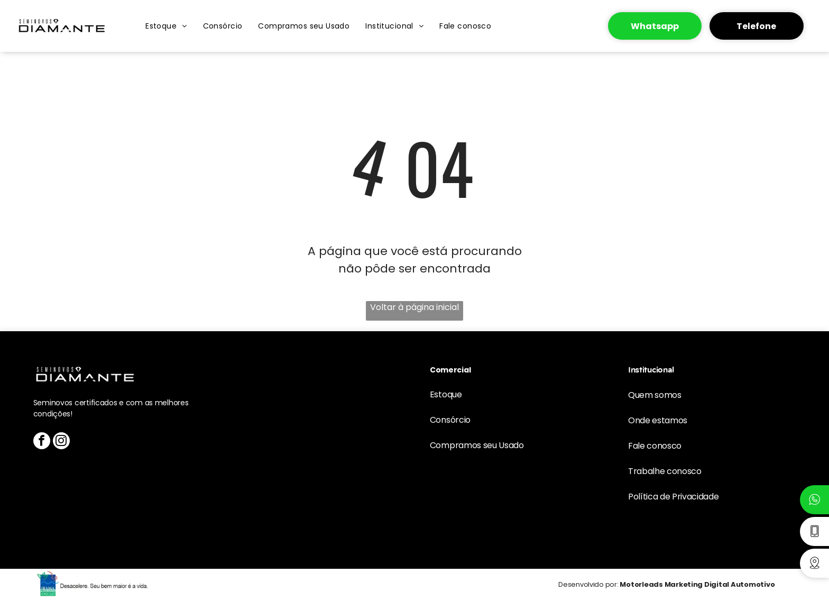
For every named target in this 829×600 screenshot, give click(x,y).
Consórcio (450, 420)
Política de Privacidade (673, 496)
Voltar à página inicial (414, 307)
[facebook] (41, 442)
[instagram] (61, 442)
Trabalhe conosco (665, 471)
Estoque (446, 394)
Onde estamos (657, 420)
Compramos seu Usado (477, 445)
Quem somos (654, 395)
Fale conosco (654, 446)
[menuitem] (166, 26)
